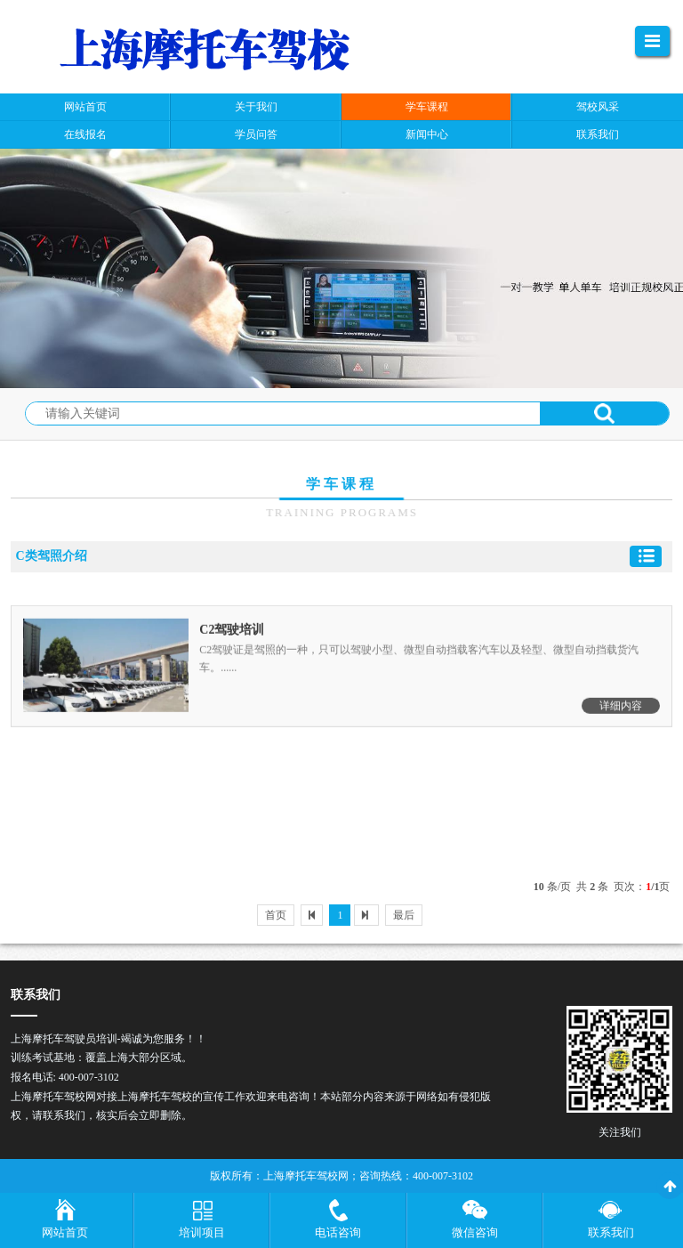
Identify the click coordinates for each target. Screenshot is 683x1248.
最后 (403, 915)
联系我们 (611, 1232)
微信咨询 (475, 1232)
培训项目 (202, 1232)
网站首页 (65, 1232)
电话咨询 (338, 1232)
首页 (275, 915)
